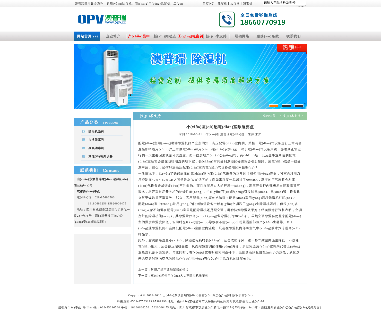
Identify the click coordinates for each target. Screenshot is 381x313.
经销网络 (242, 36)
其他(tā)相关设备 (100, 156)
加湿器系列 (96, 140)
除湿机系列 (96, 131)
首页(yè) (209, 3)
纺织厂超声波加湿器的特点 (170, 269)
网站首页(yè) (87, 36)
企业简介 (113, 36)
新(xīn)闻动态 (165, 36)
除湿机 (222, 3)
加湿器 (235, 3)
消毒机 (247, 3)
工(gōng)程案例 (190, 36)
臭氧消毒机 (96, 148)
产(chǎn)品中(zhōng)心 (139, 37)
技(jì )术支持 (216, 36)
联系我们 (293, 36)
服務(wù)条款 (268, 36)
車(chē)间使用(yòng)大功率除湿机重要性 (179, 275)
